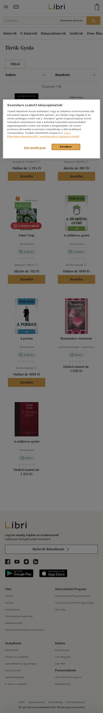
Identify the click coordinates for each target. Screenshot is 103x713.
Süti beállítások (35, 147)
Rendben (66, 146)
